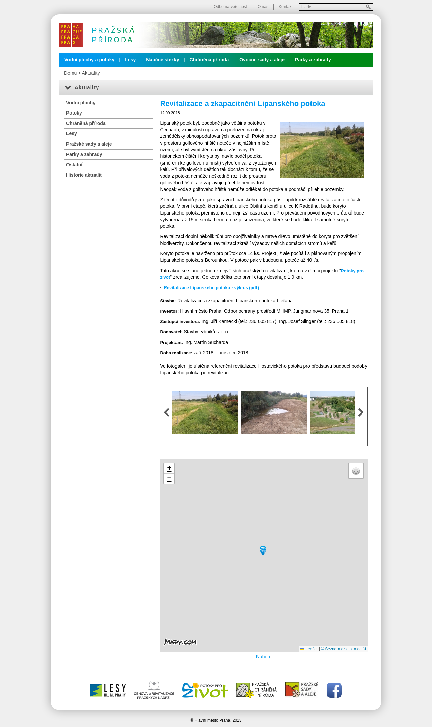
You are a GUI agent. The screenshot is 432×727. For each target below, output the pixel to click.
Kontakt (286, 6)
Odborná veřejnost (230, 6)
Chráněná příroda (209, 59)
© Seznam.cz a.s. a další (343, 649)
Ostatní (74, 164)
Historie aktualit (84, 175)
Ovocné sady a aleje (262, 59)
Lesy (130, 59)
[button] (263, 551)
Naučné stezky (162, 59)
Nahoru (264, 656)
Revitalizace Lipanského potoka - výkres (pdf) (211, 287)
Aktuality (91, 73)
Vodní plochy (81, 102)
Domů (70, 73)
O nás (263, 6)
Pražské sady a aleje (89, 144)
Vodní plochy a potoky (89, 59)
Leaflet (309, 649)
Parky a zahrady (313, 59)
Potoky (74, 113)
